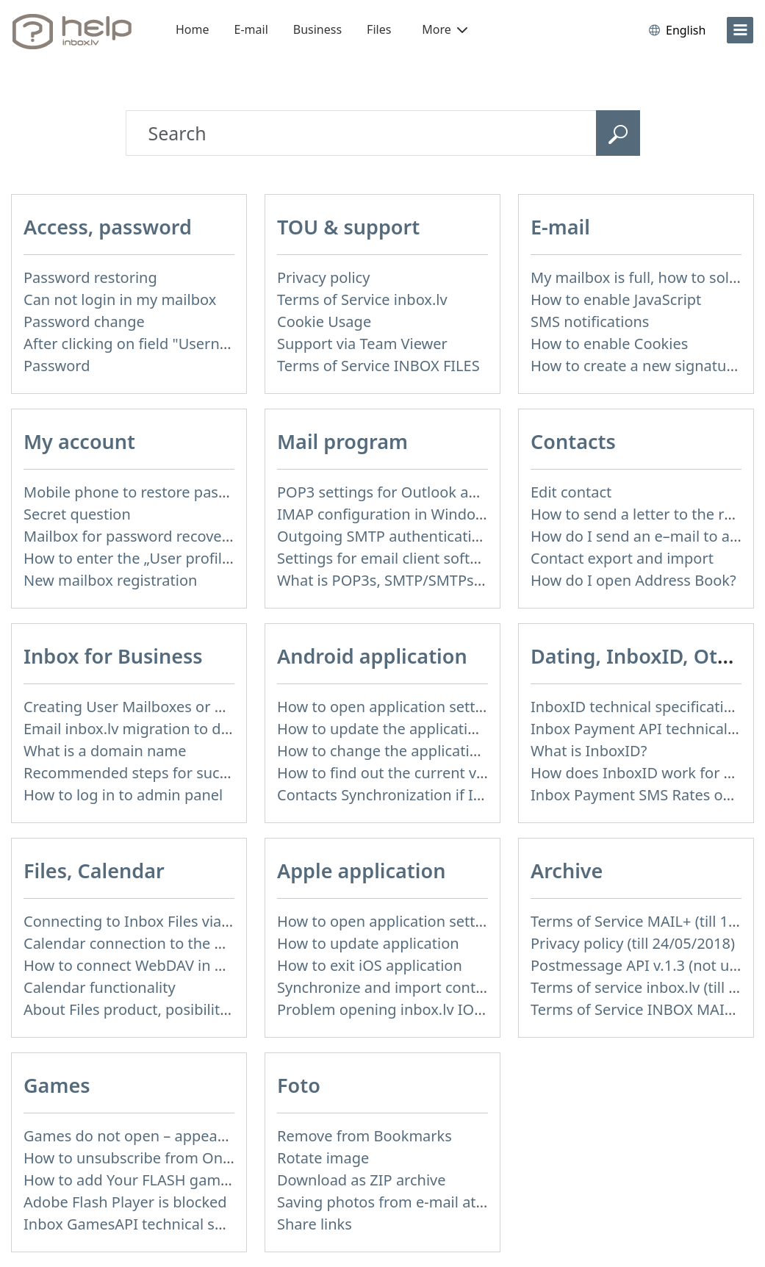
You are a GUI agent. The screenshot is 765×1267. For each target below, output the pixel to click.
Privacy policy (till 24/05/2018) (633, 943)
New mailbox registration (110, 580)
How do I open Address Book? (633, 580)
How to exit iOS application (369, 965)
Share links (314, 1224)
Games (57, 1085)
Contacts (573, 441)
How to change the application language (416, 751)
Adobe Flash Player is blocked (125, 1202)
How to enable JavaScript (616, 299)
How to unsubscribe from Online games (161, 1158)
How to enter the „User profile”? (133, 558)
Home (192, 29)
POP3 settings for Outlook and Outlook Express (440, 492)
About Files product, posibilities (131, 1009)
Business (317, 29)
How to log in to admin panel (123, 795)
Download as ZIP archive (361, 1180)
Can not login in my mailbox (120, 299)
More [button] (444, 29)
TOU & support (348, 226)
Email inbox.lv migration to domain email (165, 729)
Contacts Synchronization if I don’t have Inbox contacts (465, 795)
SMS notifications (590, 321)
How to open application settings (390, 707)
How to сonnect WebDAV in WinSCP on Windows (190, 965)
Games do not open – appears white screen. (175, 1136)
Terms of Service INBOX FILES (378, 366)
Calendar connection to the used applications (179, 943)
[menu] (740, 30)
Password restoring (90, 277)
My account (79, 441)
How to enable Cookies (609, 343)
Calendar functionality (100, 987)
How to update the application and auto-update (441, 729)
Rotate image (323, 1158)
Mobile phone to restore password (142, 492)
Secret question (77, 514)
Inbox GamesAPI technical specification (159, 1224)
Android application (372, 656)
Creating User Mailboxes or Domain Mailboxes (183, 707)
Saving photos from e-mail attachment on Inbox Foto (459, 1202)
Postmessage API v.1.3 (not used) (644, 965)
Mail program (342, 441)
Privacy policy (323, 277)
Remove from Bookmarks (364, 1136)
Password (57, 366)
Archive (567, 870)
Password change (84, 321)
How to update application (368, 943)
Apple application (361, 870)
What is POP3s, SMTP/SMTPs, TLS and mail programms (465, 580)
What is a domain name (105, 751)
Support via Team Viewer (362, 343)
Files (379, 29)
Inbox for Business (113, 656)
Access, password (108, 226)
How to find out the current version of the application (460, 773)
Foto (298, 1085)
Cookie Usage (324, 321)
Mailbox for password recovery (129, 536)
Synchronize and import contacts (390, 987)
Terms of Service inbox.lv (362, 299)
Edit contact (571, 492)
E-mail (251, 29)
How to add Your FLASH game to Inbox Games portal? (208, 1180)
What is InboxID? (589, 751)
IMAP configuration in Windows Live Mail (417, 514)
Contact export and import (622, 558)
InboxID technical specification (636, 707)
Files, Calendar (94, 870)
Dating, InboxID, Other (640, 656)
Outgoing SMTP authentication (383, 536)
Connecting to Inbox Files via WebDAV (154, 921)
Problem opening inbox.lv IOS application (419, 1009)
